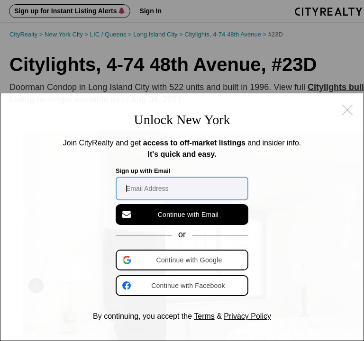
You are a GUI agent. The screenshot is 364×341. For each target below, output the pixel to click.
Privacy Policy (247, 316)
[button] (183, 260)
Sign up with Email (143, 170)
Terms (204, 316)
